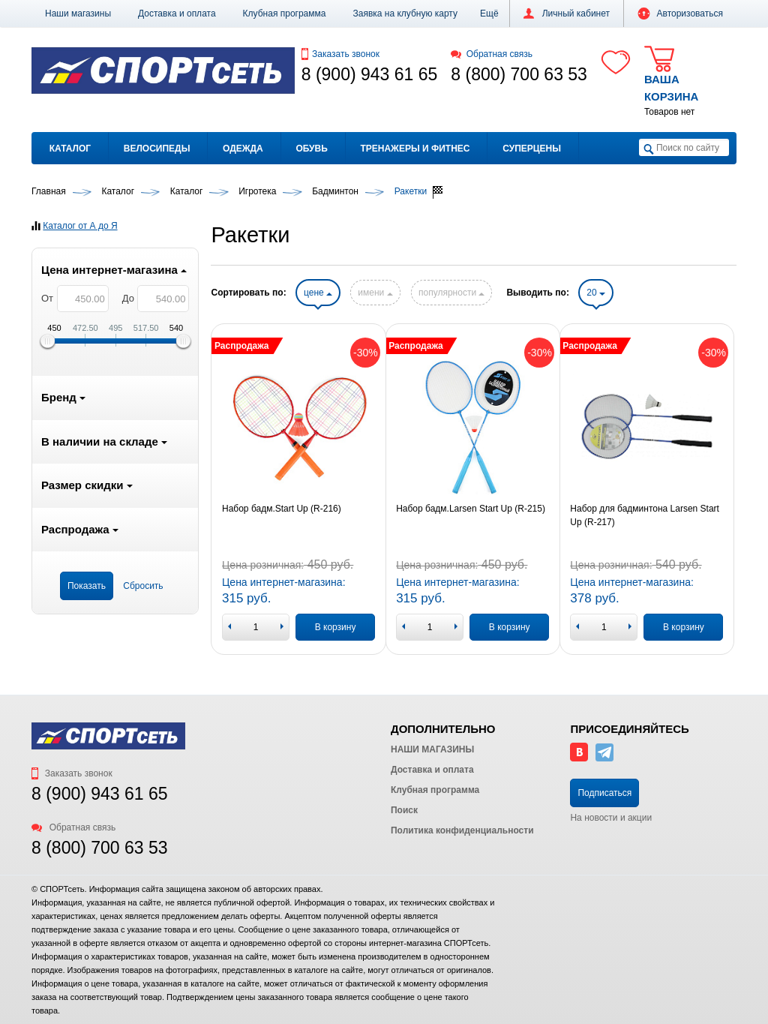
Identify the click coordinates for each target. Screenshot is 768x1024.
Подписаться (605, 793)
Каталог (70, 148)
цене (318, 292)
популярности (451, 292)
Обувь (311, 148)
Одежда (243, 148)
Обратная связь (491, 54)
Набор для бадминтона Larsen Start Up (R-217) (644, 515)
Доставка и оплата (177, 13)
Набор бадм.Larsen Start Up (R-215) (470, 508)
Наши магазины (78, 13)
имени (375, 292)
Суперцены (531, 148)
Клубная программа (284, 13)
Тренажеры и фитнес (415, 148)
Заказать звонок (341, 54)
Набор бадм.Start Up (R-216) (281, 508)
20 (595, 292)
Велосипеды (157, 148)
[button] (489, 13)
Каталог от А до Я (80, 226)
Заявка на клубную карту (405, 13)
